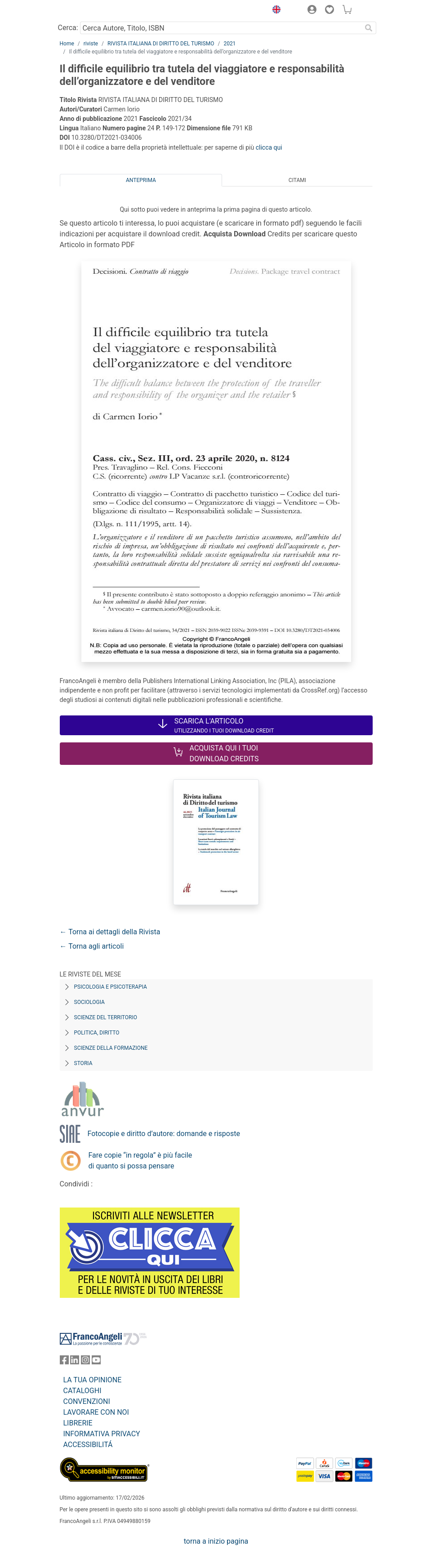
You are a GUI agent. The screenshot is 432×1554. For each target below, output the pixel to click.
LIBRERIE (78, 1423)
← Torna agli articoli (92, 946)
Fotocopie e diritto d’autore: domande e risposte (164, 1133)
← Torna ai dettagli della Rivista (110, 932)
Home (67, 43)
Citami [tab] (297, 180)
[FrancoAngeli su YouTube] (96, 1362)
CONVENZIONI (86, 1401)
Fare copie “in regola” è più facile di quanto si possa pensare (140, 1160)
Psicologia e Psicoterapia (110, 987)
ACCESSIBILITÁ (88, 1444)
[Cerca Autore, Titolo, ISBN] (221, 28)
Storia (83, 1063)
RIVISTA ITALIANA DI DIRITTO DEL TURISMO (160, 43)
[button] (274, 11)
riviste (91, 43)
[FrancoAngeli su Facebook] (64, 1362)
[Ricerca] (369, 28)
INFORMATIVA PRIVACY (101, 1434)
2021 (229, 43)
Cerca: (68, 27)
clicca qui (269, 147)
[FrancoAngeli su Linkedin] (74, 1362)
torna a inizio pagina (216, 1541)
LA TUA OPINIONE (92, 1380)
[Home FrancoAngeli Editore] (89, 11)
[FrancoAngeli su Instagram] (85, 1362)
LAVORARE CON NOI (96, 1412)
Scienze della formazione (111, 1048)
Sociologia (89, 1002)
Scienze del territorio (106, 1017)
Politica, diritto (97, 1033)
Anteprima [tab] (141, 180)
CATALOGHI (82, 1390)
